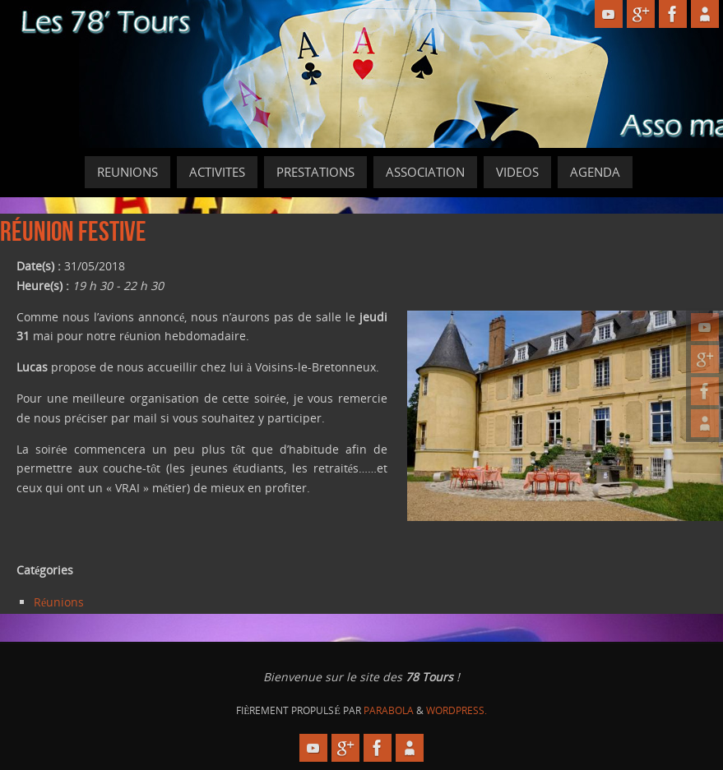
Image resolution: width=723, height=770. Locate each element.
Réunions (59, 602)
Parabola (389, 710)
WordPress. (456, 710)
